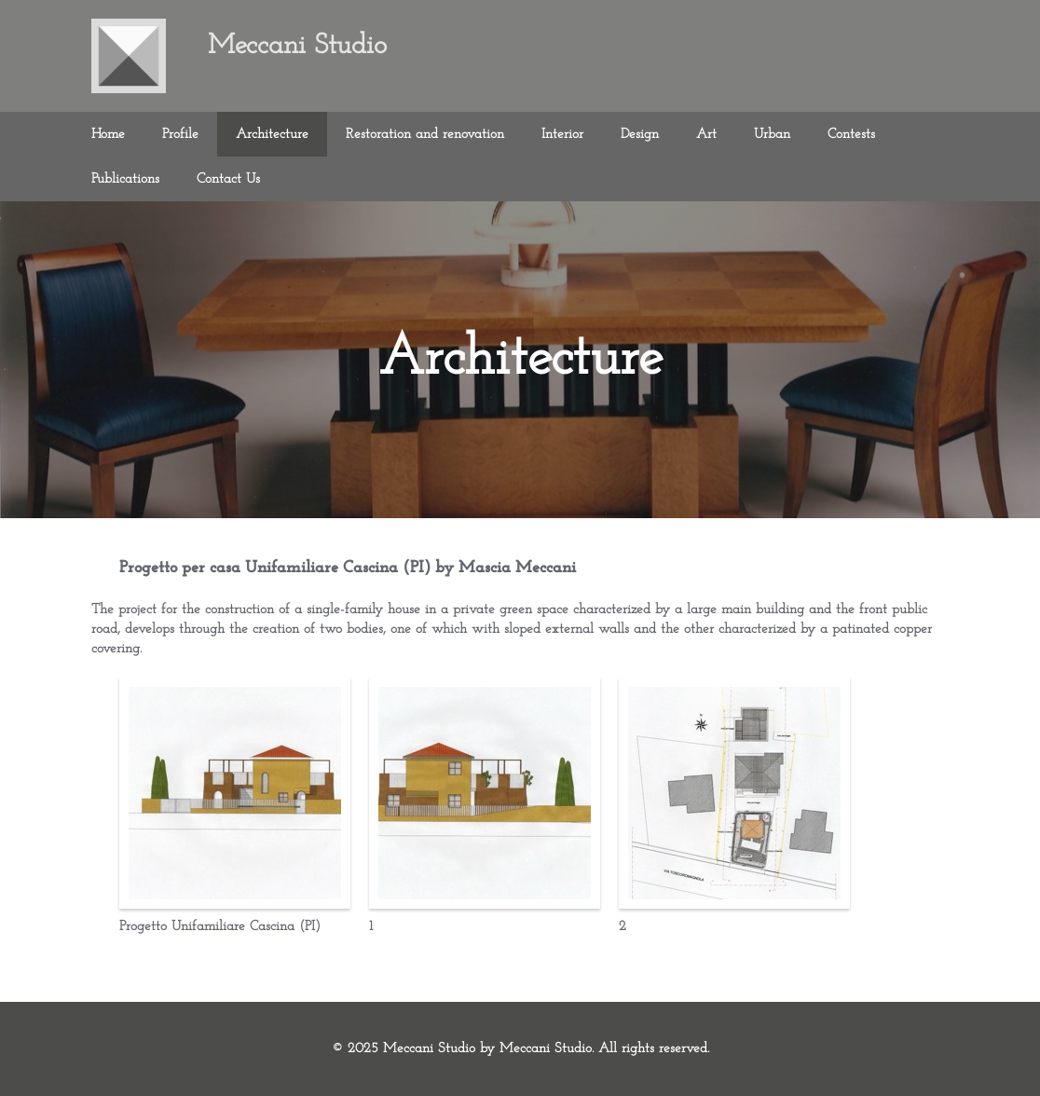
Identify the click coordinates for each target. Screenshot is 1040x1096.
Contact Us (228, 179)
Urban (772, 135)
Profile (180, 135)
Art (706, 135)
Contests (851, 135)
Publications (125, 179)
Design (640, 135)
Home (108, 135)
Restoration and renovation (425, 135)
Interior (562, 135)
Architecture (272, 135)
